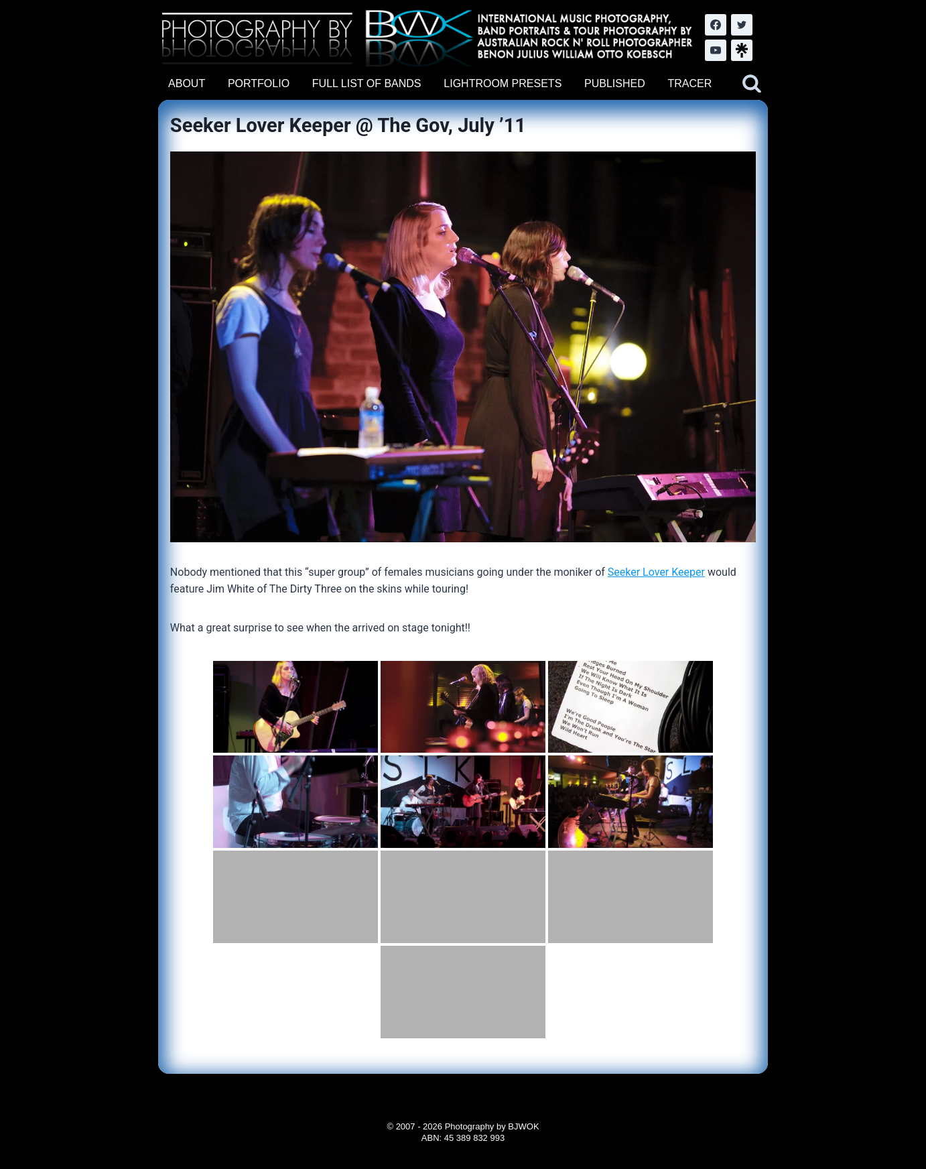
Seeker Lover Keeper (656, 572)
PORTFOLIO (258, 83)
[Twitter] (741, 25)
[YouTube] (715, 50)
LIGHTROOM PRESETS (502, 83)
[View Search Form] (752, 84)
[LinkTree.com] (741, 50)
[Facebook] (715, 25)
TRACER (689, 83)
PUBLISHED (614, 83)
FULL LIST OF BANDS (366, 83)
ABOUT (186, 83)
